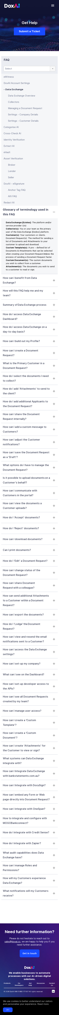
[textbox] (29, 68)
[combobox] (29, 68)
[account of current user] (52, 5)
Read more (43, 1004)
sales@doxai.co (12, 941)
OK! (7, 1010)
